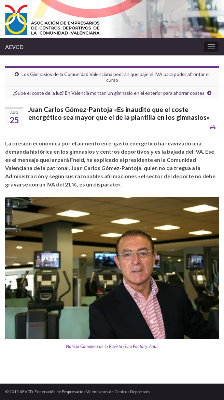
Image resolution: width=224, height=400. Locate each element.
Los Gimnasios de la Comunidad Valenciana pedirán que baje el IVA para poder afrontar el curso (116, 77)
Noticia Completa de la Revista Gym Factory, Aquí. (112, 346)
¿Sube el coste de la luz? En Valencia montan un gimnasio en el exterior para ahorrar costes (109, 93)
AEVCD (14, 46)
